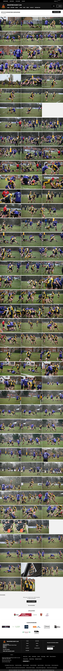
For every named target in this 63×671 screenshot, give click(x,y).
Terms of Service (53, 656)
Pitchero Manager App (54, 665)
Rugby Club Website (41, 665)
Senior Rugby (5, 1)
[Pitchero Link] (60, 1)
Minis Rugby (12, 1)
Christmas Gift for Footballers (30, 667)
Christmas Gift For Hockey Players (52, 667)
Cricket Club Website (26, 665)
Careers (38, 656)
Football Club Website (18, 665)
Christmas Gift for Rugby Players (41, 667)
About (30, 656)
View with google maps (8, 651)
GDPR (47, 656)
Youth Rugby (18, 1)
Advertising (34, 656)
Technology (43, 656)
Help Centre (25, 656)
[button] (8, 8)
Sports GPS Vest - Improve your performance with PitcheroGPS (15, 667)
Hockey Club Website (33, 665)
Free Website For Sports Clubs (9, 665)
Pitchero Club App (47, 665)
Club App (23, 1)
